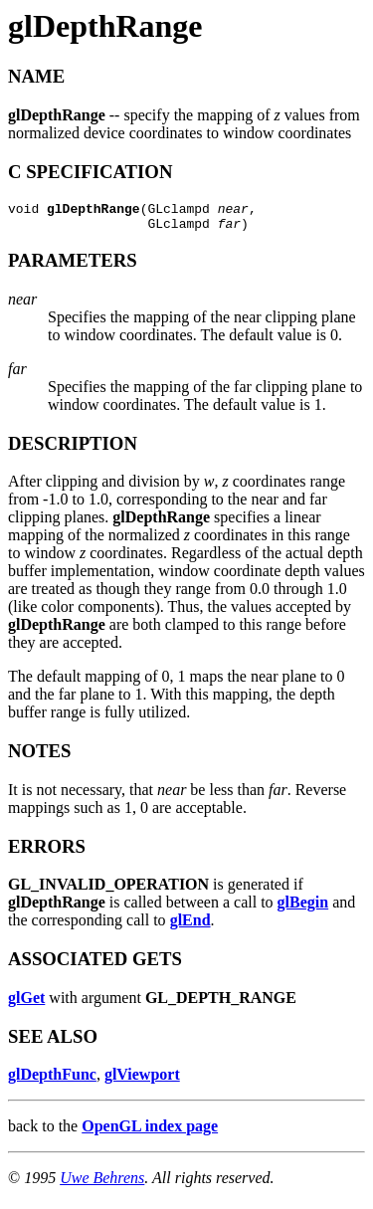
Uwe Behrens (102, 1183)
